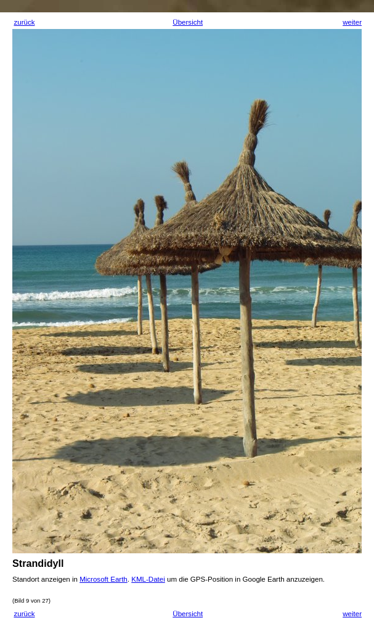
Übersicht (188, 22)
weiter (352, 22)
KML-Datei (148, 579)
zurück (24, 22)
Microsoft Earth (103, 579)
